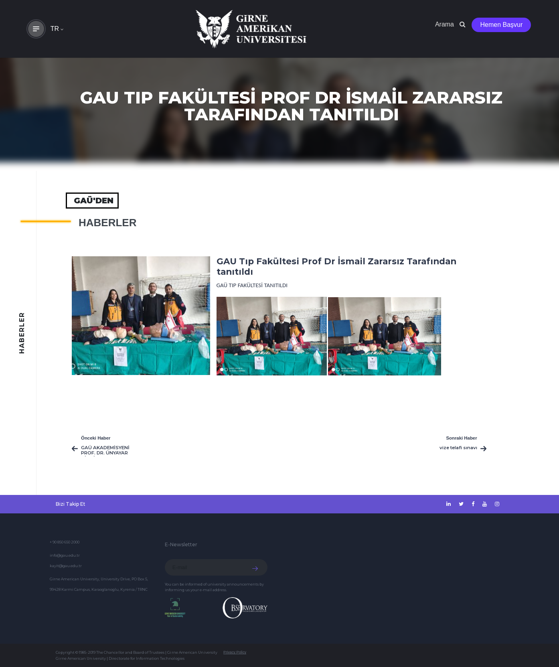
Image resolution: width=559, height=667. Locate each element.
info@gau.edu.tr (65, 555)
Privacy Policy (234, 652)
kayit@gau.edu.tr (66, 566)
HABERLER (107, 223)
